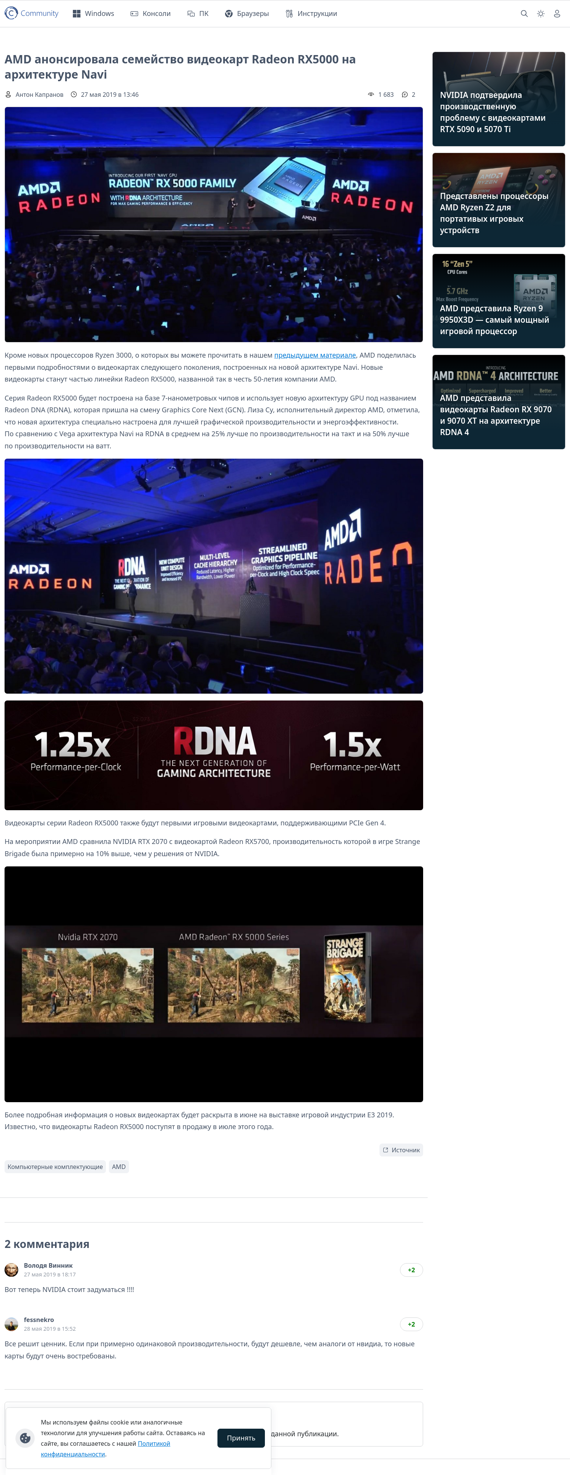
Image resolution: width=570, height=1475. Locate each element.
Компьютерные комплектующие (55, 1167)
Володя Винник (48, 1265)
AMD (119, 1167)
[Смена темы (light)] (540, 14)
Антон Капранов (39, 94)
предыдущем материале (315, 355)
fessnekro (39, 1320)
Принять (241, 1437)
